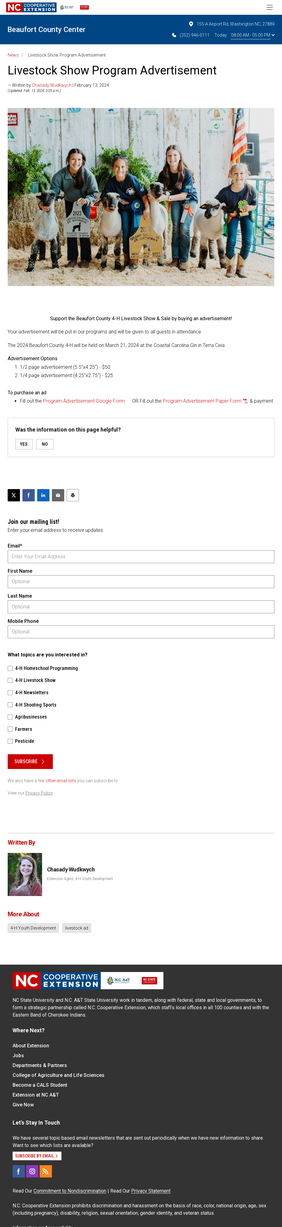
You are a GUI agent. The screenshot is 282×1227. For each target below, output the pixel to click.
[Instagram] (32, 1171)
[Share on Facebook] (28, 495)
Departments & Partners (40, 1065)
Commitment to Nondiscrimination (69, 1191)
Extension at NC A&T (36, 1095)
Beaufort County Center (46, 29)
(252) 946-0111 (190, 35)
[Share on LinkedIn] (43, 495)
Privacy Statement (150, 1191)
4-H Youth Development (33, 928)
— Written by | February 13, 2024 (58, 85)
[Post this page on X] (14, 495)
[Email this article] (58, 495)
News (13, 55)
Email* (15, 546)
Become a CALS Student (40, 1085)
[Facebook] (19, 1171)
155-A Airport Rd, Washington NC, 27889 (231, 24)
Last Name (20, 596)
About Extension (31, 1046)
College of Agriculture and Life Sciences (58, 1075)
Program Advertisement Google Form (84, 401)
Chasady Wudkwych (52, 85)
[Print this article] (73, 495)
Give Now (23, 1105)
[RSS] (46, 1171)
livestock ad (76, 928)
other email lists (61, 780)
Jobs (18, 1055)
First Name (20, 571)
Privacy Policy (39, 793)
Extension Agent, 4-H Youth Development (80, 879)
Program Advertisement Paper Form (202, 401)
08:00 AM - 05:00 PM (253, 35)
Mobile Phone (23, 621)
